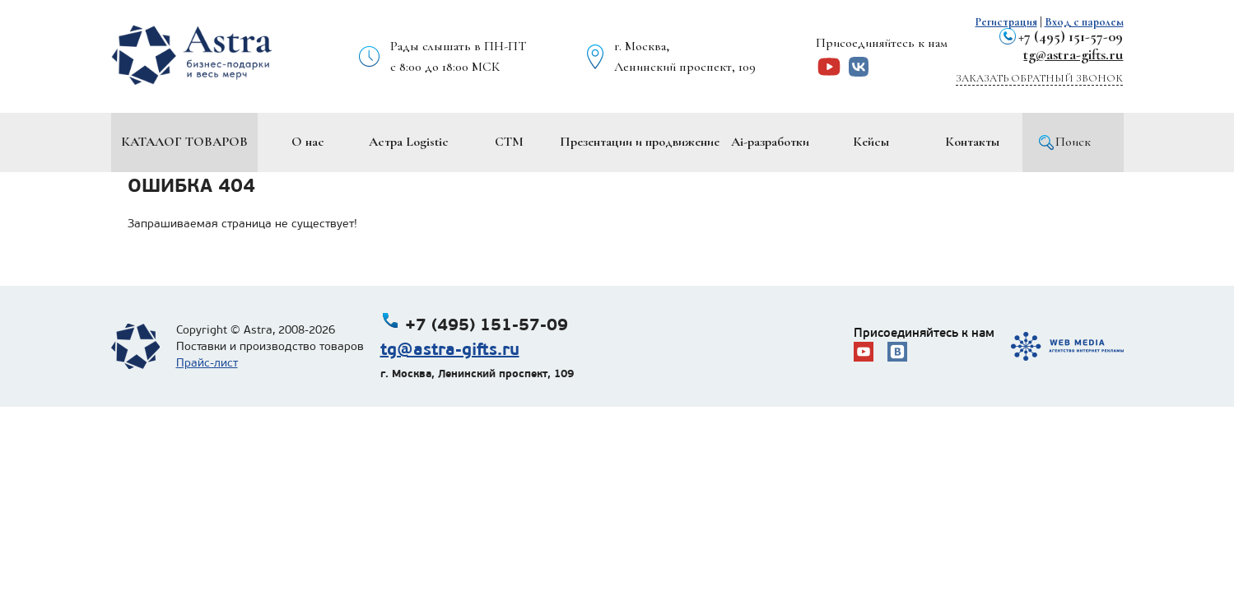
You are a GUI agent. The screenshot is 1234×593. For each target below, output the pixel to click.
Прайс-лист (207, 363)
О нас (307, 141)
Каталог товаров (184, 141)
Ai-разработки (770, 141)
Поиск (1073, 141)
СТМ (509, 141)
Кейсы (871, 141)
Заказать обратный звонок (1039, 78)
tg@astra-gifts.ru (1073, 54)
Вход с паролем (1084, 22)
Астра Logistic (409, 141)
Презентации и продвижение (639, 141)
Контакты (972, 141)
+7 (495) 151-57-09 (1070, 36)
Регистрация (1006, 22)
